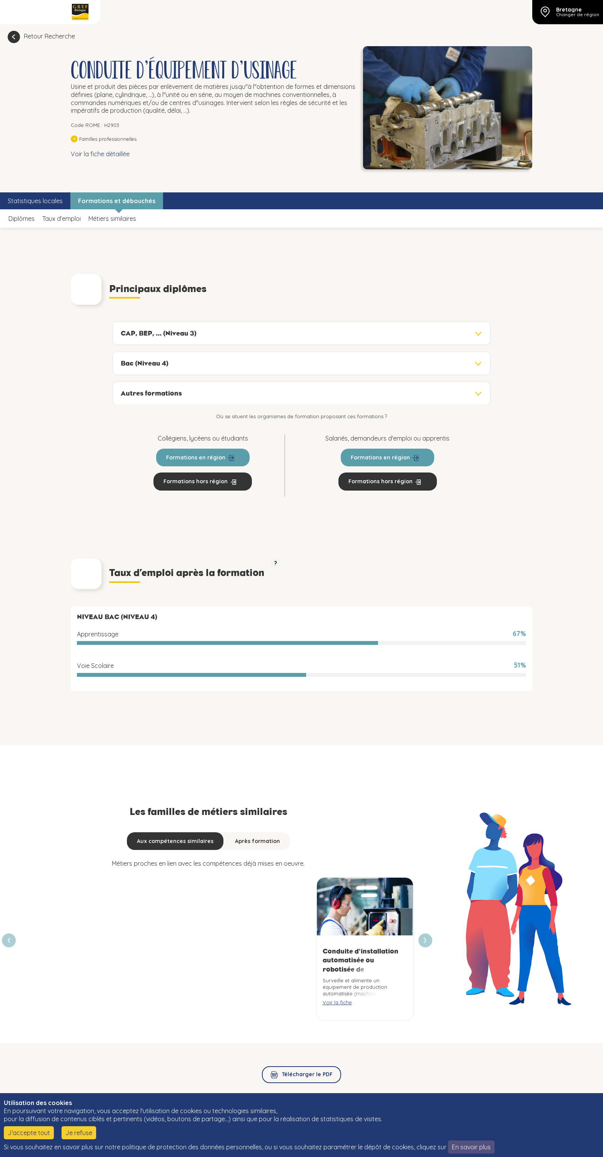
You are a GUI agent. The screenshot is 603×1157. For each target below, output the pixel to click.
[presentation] (425, 940)
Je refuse (78, 1133)
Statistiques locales (35, 201)
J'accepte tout (29, 1133)
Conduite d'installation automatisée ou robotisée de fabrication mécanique (360, 964)
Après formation (257, 841)
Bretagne (569, 9)
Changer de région (577, 14)
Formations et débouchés (116, 201)
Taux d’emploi (61, 218)
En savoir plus (471, 1147)
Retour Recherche (49, 36)
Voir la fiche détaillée (100, 154)
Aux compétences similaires (175, 841)
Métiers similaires (112, 218)
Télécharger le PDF (307, 1074)
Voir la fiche (337, 1002)
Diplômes (21, 218)
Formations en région (195, 457)
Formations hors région (195, 481)
